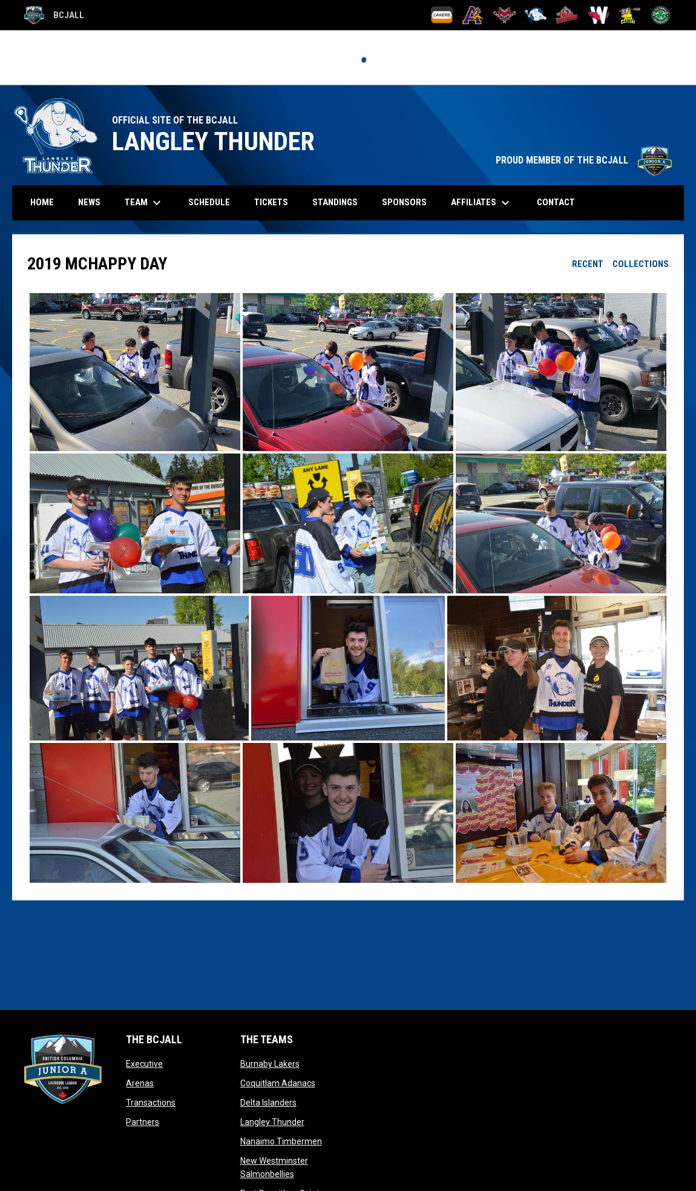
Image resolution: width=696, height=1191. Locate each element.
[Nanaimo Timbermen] (567, 15)
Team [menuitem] (144, 203)
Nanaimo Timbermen (281, 1141)
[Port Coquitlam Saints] (630, 15)
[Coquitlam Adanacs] (473, 15)
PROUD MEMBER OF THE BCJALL (584, 160)
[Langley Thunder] (536, 15)
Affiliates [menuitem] (482, 203)
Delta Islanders (268, 1102)
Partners (142, 1122)
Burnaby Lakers (270, 1064)
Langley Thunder (272, 1122)
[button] (135, 372)
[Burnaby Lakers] (442, 15)
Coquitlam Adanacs (277, 1083)
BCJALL (54, 15)
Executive (144, 1064)
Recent (587, 264)
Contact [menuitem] (556, 202)
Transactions (151, 1102)
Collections (640, 264)
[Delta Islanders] (504, 15)
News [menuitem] (89, 202)
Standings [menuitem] (335, 202)
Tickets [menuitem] (275, 202)
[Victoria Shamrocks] (660, 15)
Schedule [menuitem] (213, 202)
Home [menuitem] (42, 202)
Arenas (140, 1083)
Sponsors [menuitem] (404, 202)
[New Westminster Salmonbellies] (598, 15)
